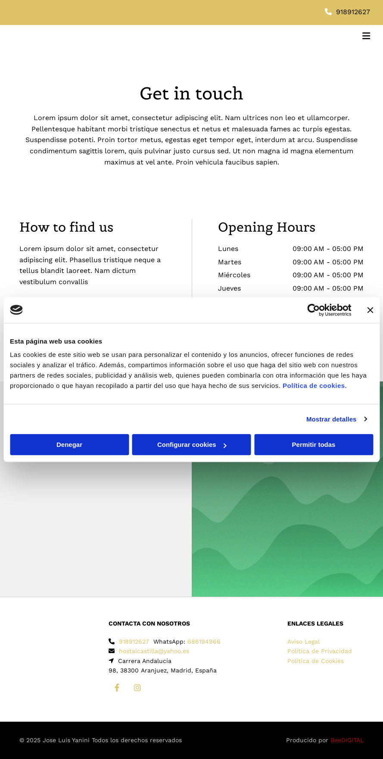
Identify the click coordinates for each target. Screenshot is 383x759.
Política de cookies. (315, 385)
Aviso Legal (303, 641)
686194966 (204, 641)
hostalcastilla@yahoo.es (154, 650)
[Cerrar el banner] (370, 310)
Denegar (69, 444)
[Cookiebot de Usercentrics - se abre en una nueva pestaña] (313, 310)
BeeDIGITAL (347, 740)
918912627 (353, 12)
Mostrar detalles (331, 419)
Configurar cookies (192, 444)
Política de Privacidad (319, 650)
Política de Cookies (315, 660)
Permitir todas (314, 444)
